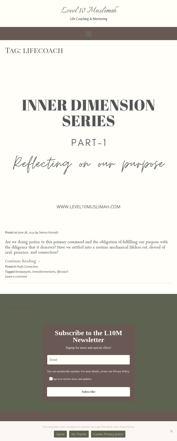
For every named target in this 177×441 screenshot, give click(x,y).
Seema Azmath (48, 232)
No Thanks (78, 434)
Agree (60, 434)
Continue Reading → (23, 261)
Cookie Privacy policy (108, 434)
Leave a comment (16, 276)
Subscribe (88, 392)
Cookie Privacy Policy (19, 308)
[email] (88, 360)
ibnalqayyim (23, 271)
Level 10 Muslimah (88, 10)
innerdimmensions (43, 271)
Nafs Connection (27, 266)
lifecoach (62, 271)
